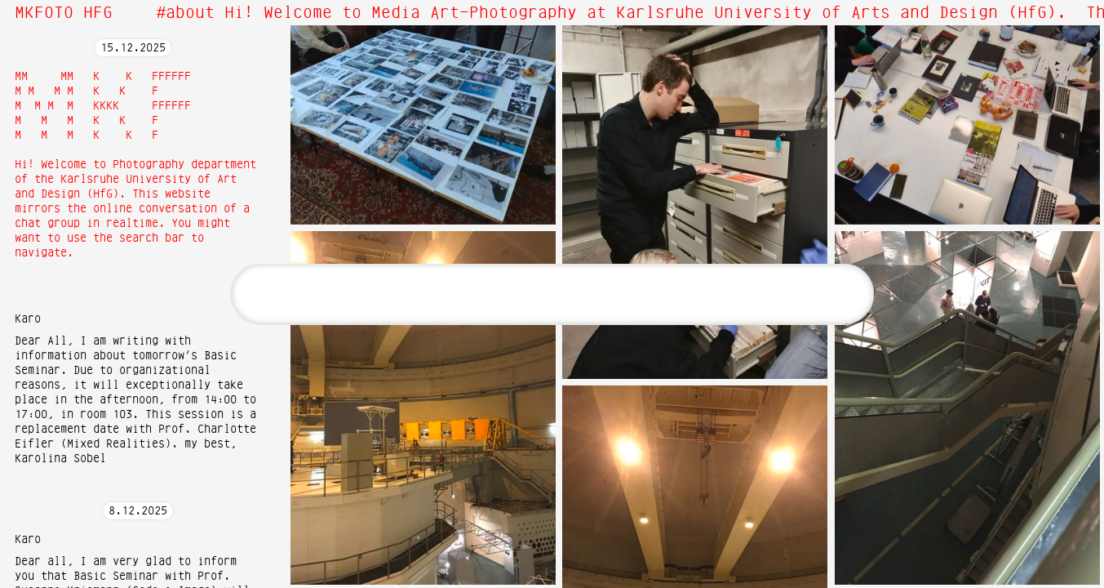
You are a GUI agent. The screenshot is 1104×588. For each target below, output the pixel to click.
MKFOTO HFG (64, 13)
